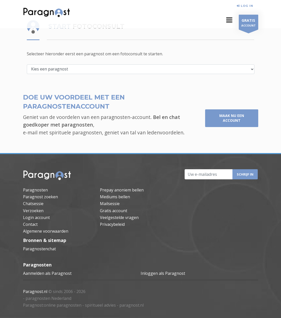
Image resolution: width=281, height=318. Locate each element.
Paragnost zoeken (40, 197)
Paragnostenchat (39, 249)
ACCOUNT (248, 23)
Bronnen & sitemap (44, 240)
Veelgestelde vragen (119, 217)
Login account (36, 217)
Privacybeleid (112, 224)
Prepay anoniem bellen (122, 190)
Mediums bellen (115, 197)
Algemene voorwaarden (45, 231)
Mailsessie (110, 203)
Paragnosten (35, 190)
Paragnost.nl (35, 291)
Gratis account (113, 210)
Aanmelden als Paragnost (47, 273)
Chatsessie (33, 203)
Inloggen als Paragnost (163, 273)
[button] (229, 19)
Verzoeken (33, 210)
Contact (30, 224)
